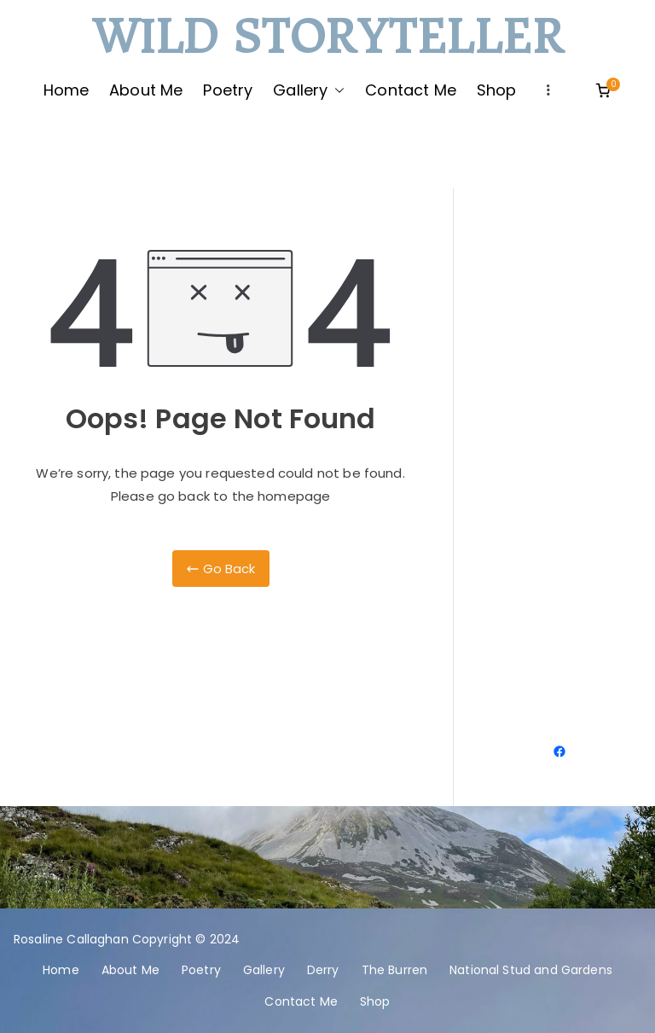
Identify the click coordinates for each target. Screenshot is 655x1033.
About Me (146, 90)
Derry (323, 969)
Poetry (227, 90)
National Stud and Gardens (530, 969)
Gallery (309, 90)
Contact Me (410, 90)
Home (66, 90)
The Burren (395, 969)
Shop (497, 90)
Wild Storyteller (327, 38)
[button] (336, 90)
